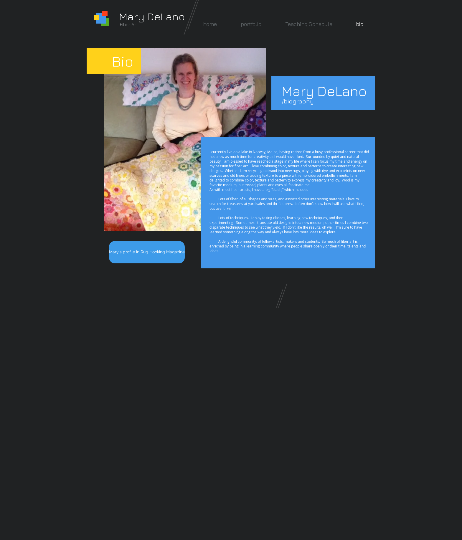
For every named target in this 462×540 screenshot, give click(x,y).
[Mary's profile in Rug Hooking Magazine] (147, 252)
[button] (251, 24)
